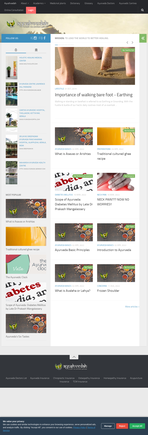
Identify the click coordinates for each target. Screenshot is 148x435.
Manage (108, 426)
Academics (37, 3)
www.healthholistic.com (28, 65)
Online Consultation (13, 10)
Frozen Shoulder (108, 292)
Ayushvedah (10, 3)
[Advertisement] (74, 412)
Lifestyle (59, 89)
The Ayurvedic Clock (16, 278)
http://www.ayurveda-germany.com (32, 170)
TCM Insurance (80, 382)
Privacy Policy (79, 427)
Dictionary (73, 3)
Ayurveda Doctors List (16, 379)
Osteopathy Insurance (89, 379)
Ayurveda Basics (63, 150)
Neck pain (101, 195)
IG (33, 39)
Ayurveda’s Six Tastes (17, 337)
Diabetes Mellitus (64, 195)
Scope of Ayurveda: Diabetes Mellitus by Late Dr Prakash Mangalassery (74, 205)
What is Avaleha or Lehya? (72, 292)
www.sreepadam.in (26, 150)
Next (132, 43)
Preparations (104, 150)
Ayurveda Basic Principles (72, 251)
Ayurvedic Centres (124, 3)
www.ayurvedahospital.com (29, 120)
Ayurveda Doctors (102, 3)
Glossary (86, 3)
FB (42, 39)
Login (30, 10)
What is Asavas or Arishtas (73, 155)
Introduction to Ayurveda (114, 251)
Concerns (102, 287)
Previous (127, 43)
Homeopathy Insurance (115, 379)
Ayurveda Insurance (39, 379)
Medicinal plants (56, 3)
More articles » (132, 307)
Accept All (137, 426)
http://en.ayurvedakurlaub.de (30, 91)
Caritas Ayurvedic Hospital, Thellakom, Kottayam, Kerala (32, 114)
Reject (122, 426)
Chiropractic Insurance (63, 379)
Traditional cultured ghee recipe (22, 250)
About (23, 3)
